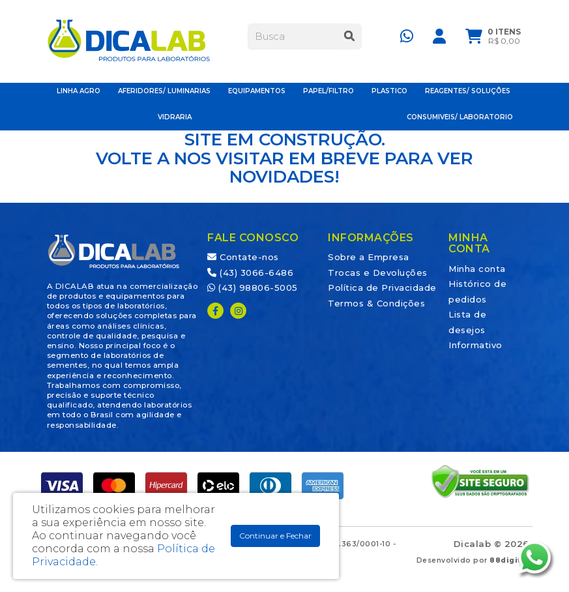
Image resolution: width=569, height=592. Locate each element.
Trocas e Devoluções (378, 272)
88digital (509, 560)
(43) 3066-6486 (250, 272)
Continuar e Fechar (275, 535)
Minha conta (477, 268)
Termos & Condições (376, 303)
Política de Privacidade (382, 287)
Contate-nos (243, 257)
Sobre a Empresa (368, 257)
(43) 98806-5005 (252, 287)
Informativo (475, 345)
